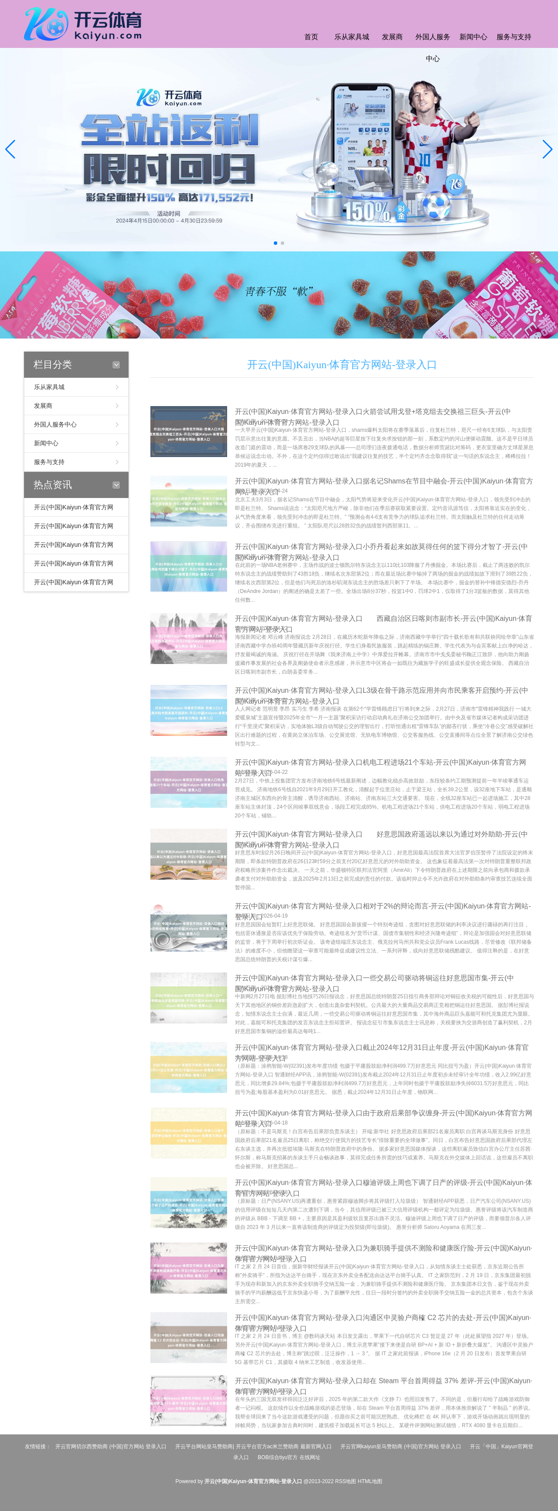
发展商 (392, 37)
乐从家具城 (351, 37)
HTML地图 (370, 1481)
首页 (311, 37)
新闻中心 (473, 37)
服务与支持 (514, 37)
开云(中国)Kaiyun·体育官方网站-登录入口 (342, 364)
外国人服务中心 (432, 47)
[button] (548, 149)
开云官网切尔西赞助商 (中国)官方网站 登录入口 (111, 1446)
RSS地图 (346, 1481)
